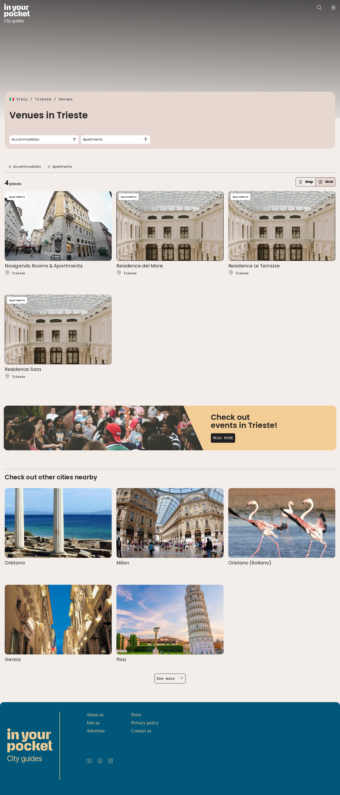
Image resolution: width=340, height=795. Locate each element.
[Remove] (10, 166)
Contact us (141, 730)
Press (136, 714)
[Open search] (319, 7)
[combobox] (44, 139)
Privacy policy (145, 722)
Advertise (95, 730)
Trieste (43, 99)
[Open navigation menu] (333, 7)
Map (305, 181)
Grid (325, 181)
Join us (93, 722)
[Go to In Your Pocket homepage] (17, 13)
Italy (22, 99)
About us (95, 714)
